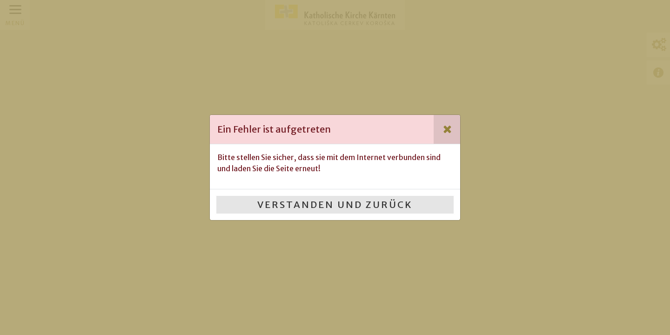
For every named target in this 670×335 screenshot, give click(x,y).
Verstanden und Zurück (335, 204)
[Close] (447, 129)
